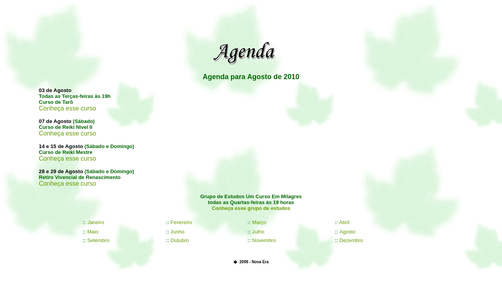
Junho (177, 232)
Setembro (98, 240)
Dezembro (351, 240)
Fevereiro (181, 222)
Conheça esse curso (67, 108)
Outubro (180, 240)
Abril (344, 222)
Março (259, 222)
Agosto (347, 232)
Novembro (264, 240)
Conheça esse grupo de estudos (251, 208)
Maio (92, 232)
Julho (258, 232)
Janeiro (95, 222)
